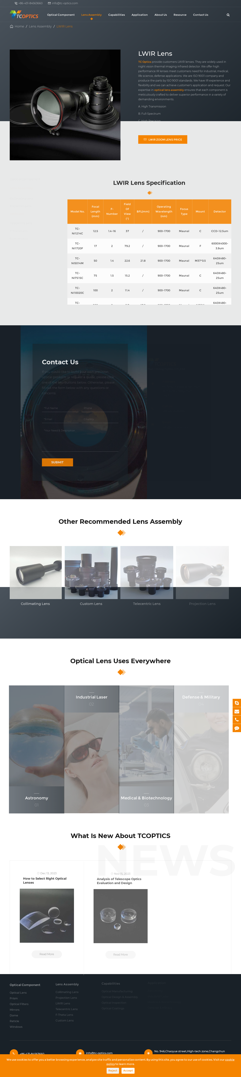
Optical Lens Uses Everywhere (120, 661)
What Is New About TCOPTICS (120, 836)
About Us (160, 14)
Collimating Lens (24, 200)
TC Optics (144, 61)
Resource (180, 14)
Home (19, 26)
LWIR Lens (65, 26)
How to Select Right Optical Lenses (44, 883)
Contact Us (200, 14)
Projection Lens (24, 208)
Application (140, 14)
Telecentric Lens (24, 225)
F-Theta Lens (24, 233)
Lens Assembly (91, 14)
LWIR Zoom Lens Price (162, 139)
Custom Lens (24, 240)
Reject (112, 1070)
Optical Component (61, 14)
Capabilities (116, 14)
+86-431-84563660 (30, 3)
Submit (55, 462)
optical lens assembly (169, 90)
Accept (128, 1070)
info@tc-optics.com (65, 3)
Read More (46, 956)
